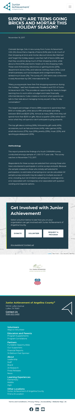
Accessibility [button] (46, 402)
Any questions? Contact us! (22, 245)
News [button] (9, 373)
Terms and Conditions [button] (18, 402)
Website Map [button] (58, 402)
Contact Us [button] (12, 312)
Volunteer (33, 233)
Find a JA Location (15, 394)
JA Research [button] (13, 368)
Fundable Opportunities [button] (18, 345)
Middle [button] (10, 382)
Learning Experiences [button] (18, 377)
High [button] (9, 385)
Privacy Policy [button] (33, 402)
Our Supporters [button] (14, 348)
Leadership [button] (12, 359)
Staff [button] (9, 362)
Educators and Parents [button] (19, 333)
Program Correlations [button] (17, 339)
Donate (18, 233)
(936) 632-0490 (12, 314)
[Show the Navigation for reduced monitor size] (70, 7)
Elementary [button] (12, 380)
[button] (31, 409)
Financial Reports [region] (15, 350)
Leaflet (49, 253)
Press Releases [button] (14, 371)
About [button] (10, 357)
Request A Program (53, 233)
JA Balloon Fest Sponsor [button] (18, 353)
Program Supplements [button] (17, 336)
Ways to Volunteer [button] (15, 330)
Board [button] (10, 365)
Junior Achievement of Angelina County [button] (25, 391)
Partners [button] (12, 342)
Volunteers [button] (13, 327)
